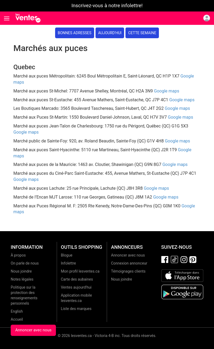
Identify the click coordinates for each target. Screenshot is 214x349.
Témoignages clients (128, 271)
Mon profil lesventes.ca (80, 271)
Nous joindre (21, 271)
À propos (18, 255)
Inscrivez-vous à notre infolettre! (107, 6)
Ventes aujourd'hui (76, 287)
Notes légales (22, 279)
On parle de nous (25, 263)
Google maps (166, 91)
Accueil (17, 319)
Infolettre (68, 263)
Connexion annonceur (129, 263)
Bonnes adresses (74, 33)
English (17, 311)
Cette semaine (142, 33)
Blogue (66, 255)
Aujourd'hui (110, 33)
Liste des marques (76, 309)
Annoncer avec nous (33, 330)
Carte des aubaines (77, 279)
